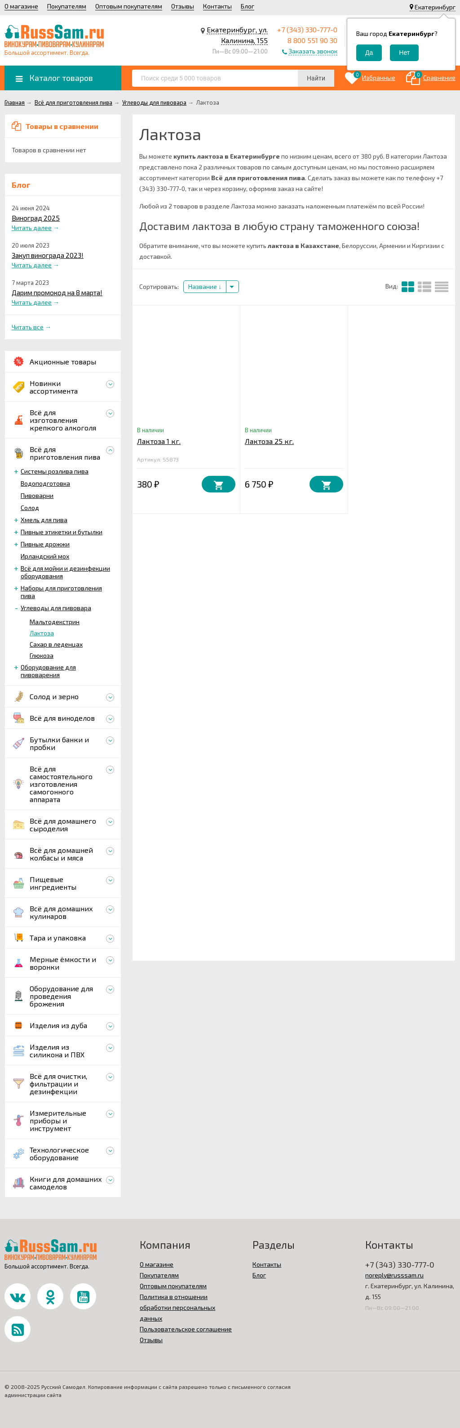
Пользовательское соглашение (186, 1329)
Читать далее (32, 227)
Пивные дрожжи (45, 544)
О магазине (21, 6)
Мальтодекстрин (55, 621)
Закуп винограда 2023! (48, 255)
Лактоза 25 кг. (269, 441)
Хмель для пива (44, 519)
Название (204, 286)
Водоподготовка (45, 483)
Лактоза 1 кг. (159, 441)
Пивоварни (37, 495)
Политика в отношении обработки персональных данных (177, 1307)
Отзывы (182, 6)
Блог (247, 6)
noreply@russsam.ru (394, 1275)
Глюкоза (41, 655)
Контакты (217, 6)
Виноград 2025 (36, 218)
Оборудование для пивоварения (48, 671)
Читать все (28, 327)
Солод (30, 507)
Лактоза (42, 633)
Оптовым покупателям (128, 6)
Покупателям (66, 6)
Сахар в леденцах (56, 644)
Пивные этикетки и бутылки (61, 532)
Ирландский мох (45, 556)
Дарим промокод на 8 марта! (57, 292)
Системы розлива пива (54, 471)
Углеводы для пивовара (56, 608)
